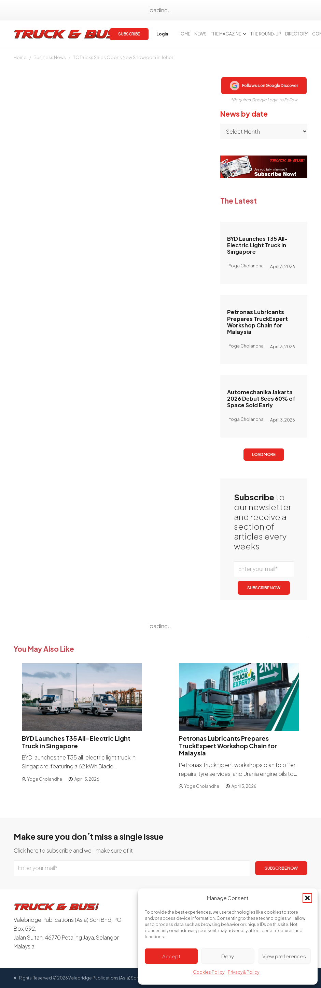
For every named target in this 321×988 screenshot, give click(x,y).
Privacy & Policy (243, 972)
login (83, 420)
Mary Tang (26, 124)
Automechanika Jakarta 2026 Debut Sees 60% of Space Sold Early (261, 398)
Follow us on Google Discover (264, 85)
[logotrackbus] (68, 34)
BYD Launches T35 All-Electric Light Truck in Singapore (257, 245)
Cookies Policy (208, 972)
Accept (171, 956)
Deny (227, 956)
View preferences (284, 956)
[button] (307, 898)
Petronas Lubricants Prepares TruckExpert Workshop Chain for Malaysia (257, 321)
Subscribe (127, 420)
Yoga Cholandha (44, 778)
